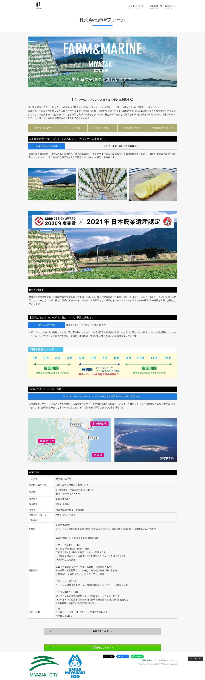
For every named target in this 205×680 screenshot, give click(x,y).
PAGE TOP (195, 658)
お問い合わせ (147, 660)
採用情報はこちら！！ (103, 647)
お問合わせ (170, 6)
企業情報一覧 (155, 6)
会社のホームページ (102, 631)
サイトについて (136, 6)
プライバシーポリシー (167, 660)
